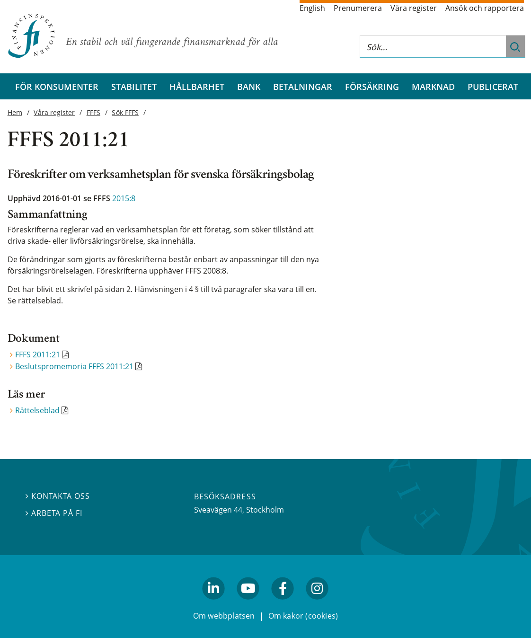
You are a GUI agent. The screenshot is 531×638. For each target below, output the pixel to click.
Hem (15, 112)
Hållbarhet (196, 86)
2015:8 (123, 198)
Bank (248, 86)
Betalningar (302, 86)
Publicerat (493, 86)
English (312, 8)
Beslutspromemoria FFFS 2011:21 (74, 366)
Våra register (413, 8)
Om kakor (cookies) (303, 616)
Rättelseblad (37, 410)
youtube (248, 603)
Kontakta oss (58, 496)
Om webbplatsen (224, 616)
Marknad (433, 86)
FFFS (93, 112)
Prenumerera (358, 8)
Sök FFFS (125, 112)
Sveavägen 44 (218, 510)
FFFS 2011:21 (37, 354)
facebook (283, 603)
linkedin (213, 603)
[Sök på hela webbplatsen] (433, 46)
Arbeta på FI (54, 512)
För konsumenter (56, 86)
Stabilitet (134, 86)
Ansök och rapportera (484, 8)
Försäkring (372, 86)
